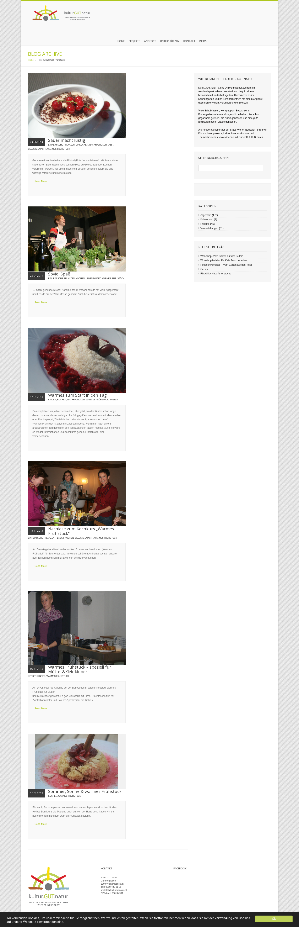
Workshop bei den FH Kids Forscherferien (223, 260)
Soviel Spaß (59, 274)
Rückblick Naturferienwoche (215, 273)
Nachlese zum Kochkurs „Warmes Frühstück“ (81, 531)
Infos (203, 41)
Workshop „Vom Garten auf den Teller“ (221, 256)
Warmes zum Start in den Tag (77, 395)
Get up (204, 269)
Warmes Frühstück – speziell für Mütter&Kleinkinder (79, 669)
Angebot (150, 41)
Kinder (52, 400)
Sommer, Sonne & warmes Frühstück (84, 791)
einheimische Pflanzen (61, 145)
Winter (114, 400)
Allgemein (205, 215)
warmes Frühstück (58, 149)
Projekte (134, 41)
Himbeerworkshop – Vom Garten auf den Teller (226, 264)
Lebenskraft (93, 278)
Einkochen (82, 145)
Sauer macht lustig (66, 140)
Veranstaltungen (209, 228)
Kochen (80, 278)
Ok (274, 919)
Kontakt (189, 41)
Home (121, 41)
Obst (110, 145)
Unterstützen (169, 41)
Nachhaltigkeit (98, 145)
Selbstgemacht (37, 149)
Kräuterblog (206, 219)
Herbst (60, 538)
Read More (40, 181)
